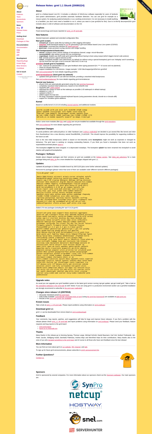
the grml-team (64, 295)
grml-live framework (87, 84)
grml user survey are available (60, 298)
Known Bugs (21, 63)
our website (66, 347)
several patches (73, 105)
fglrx (61, 121)
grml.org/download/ (79, 312)
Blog (18, 28)
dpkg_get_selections (119, 157)
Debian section (101, 157)
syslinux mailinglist (90, 132)
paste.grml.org (73, 46)
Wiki (18, 52)
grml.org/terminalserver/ (47, 79)
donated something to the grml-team (61, 340)
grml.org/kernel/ (45, 125)
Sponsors (20, 22)
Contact (19, 74)
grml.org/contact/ (45, 327)
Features (20, 14)
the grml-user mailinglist (73, 288)
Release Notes (22, 30)
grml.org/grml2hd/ (45, 72)
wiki (86, 347)
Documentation (22, 47)
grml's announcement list (90, 350)
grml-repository (110, 121)
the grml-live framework (95, 297)
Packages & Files (23, 41)
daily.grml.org (121, 297)
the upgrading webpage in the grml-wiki (50, 286)
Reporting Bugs (22, 61)
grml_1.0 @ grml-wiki (74, 31)
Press (19, 33)
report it (60, 144)
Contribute (20, 68)
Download (20, 39)
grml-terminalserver (44, 75)
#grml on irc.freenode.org (48, 328)
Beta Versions (22, 66)
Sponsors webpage (114, 375)
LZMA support (55, 88)
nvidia (69, 121)
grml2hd (39, 64)
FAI (67, 44)
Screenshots (21, 19)
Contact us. (40, 358)
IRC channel (76, 347)
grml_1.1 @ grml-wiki (54, 305)
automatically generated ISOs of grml (68, 297)
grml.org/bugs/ (100, 305)
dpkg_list (53, 159)
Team (19, 17)
